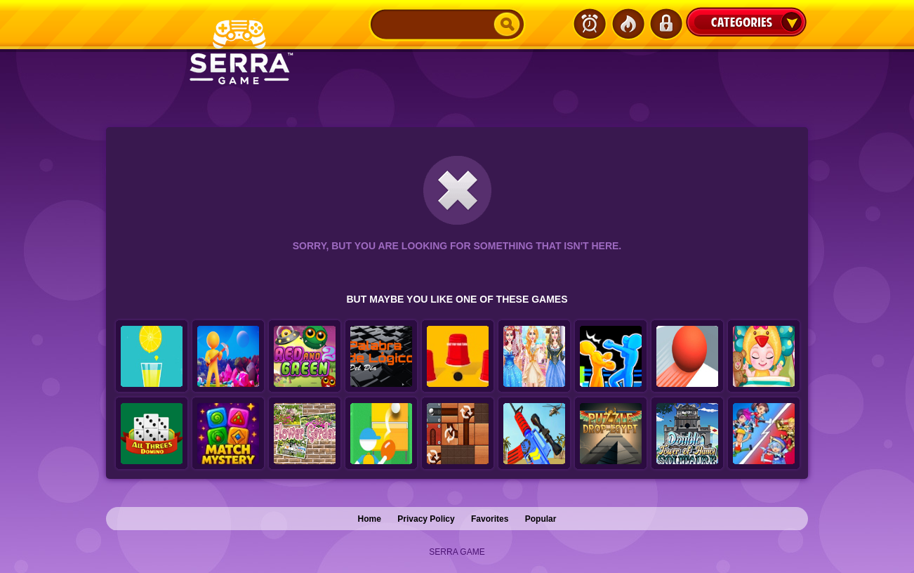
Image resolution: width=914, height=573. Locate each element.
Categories (746, 22)
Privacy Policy (425, 519)
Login (665, 24)
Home (369, 519)
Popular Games (627, 24)
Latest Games (589, 24)
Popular (541, 519)
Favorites (489, 519)
